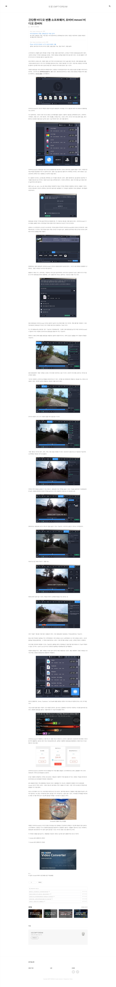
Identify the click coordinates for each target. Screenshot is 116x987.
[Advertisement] (58, 42)
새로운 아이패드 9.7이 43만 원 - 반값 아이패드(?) (39, 898)
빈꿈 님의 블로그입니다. (36, 939)
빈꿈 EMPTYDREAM (37, 937)
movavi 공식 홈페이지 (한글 (37, 846)
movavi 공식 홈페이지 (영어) (37, 842)
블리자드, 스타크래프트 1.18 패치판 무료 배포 (38, 896)
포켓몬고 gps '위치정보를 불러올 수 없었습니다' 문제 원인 (41, 901)
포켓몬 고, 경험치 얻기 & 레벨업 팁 (36, 905)
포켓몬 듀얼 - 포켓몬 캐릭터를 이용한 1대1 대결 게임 (40, 903)
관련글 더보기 (84, 911)
